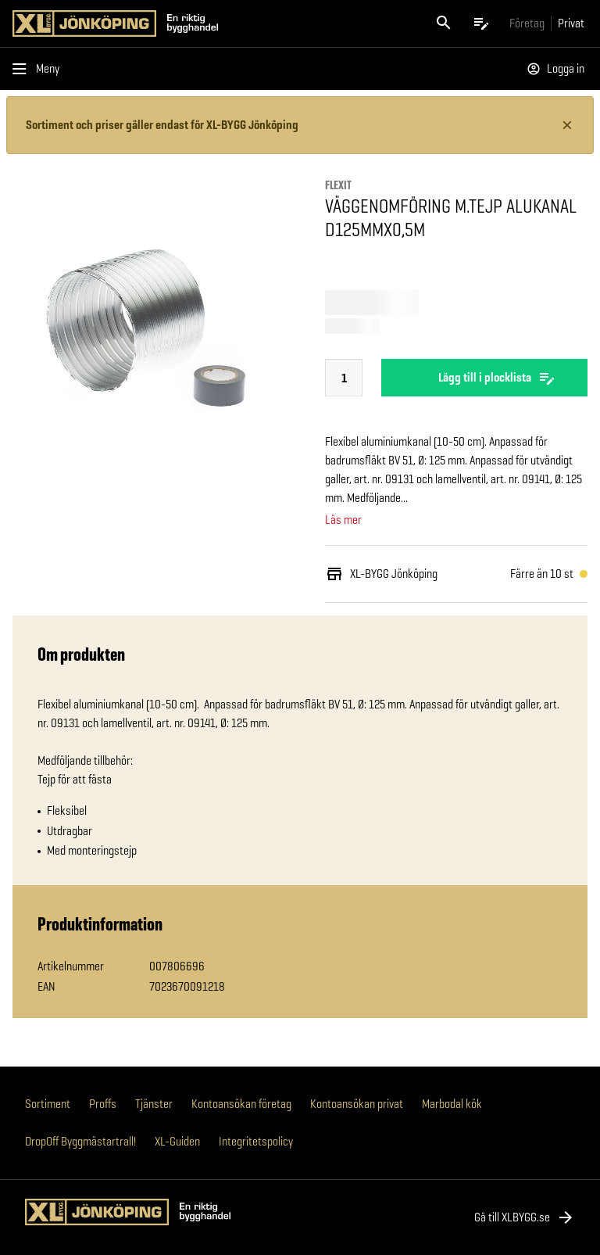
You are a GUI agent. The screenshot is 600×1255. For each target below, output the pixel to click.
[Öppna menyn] (39, 69)
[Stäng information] (567, 125)
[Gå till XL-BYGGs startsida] (153, 23)
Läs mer (343, 520)
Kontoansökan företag (241, 1103)
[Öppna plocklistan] (481, 23)
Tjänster (154, 1103)
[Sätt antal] (344, 378)
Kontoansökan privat (356, 1103)
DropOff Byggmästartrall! (80, 1141)
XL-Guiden (177, 1141)
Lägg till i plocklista (484, 377)
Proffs (102, 1103)
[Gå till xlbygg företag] (527, 23)
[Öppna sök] (443, 23)
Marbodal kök (452, 1103)
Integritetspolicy (256, 1141)
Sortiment (47, 1103)
